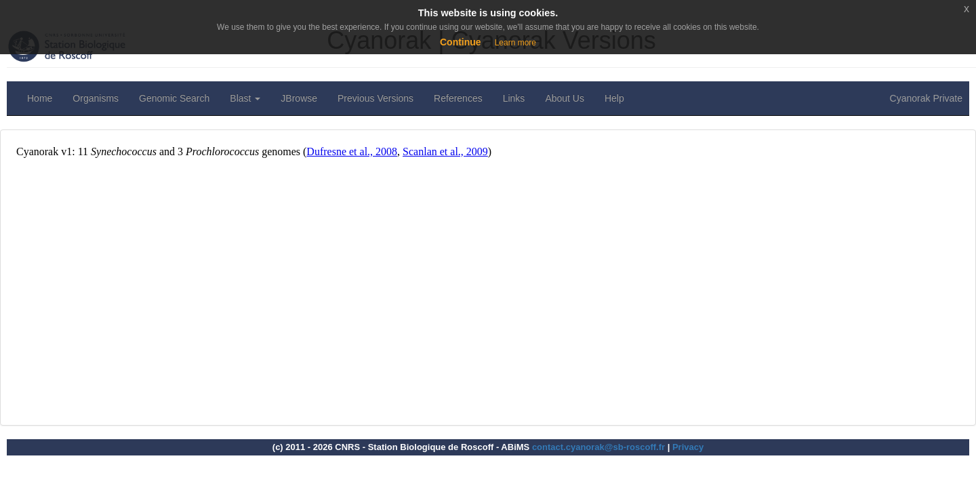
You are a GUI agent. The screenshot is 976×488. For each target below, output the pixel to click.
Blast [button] (245, 98)
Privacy (688, 447)
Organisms (96, 98)
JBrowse (299, 98)
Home (39, 98)
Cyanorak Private (926, 98)
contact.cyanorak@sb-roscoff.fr (598, 447)
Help (614, 98)
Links (514, 98)
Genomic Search (174, 98)
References (458, 98)
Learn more (515, 42)
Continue (460, 42)
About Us (564, 98)
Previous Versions (375, 98)
